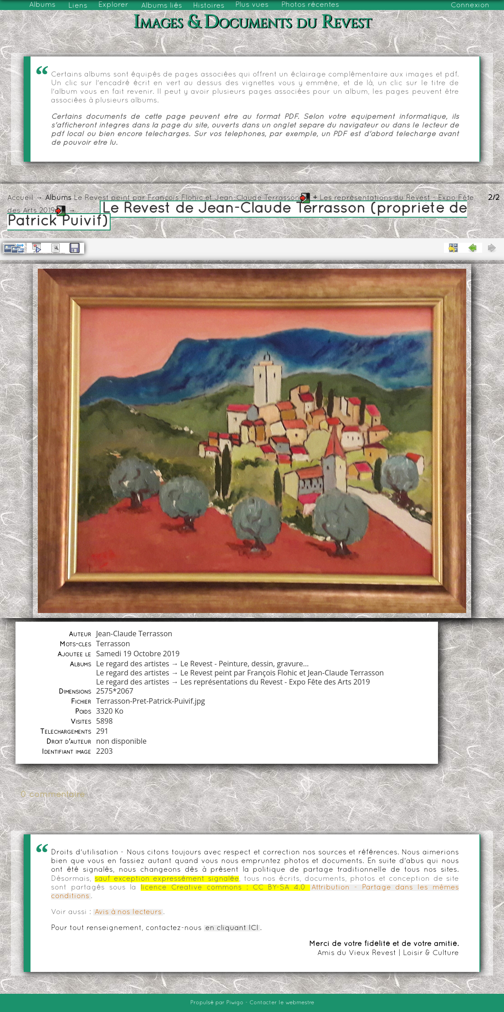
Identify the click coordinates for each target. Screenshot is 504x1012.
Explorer (113, 5)
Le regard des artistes (132, 664)
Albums (42, 5)
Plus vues (252, 5)
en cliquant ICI (232, 928)
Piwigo (235, 1003)
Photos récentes (310, 5)
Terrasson (113, 644)
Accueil (20, 198)
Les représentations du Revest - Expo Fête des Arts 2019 (275, 682)
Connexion (470, 5)
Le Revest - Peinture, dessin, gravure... (244, 664)
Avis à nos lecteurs (128, 912)
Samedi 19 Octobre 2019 (137, 654)
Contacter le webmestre (281, 1003)
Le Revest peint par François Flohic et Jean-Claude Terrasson (187, 198)
